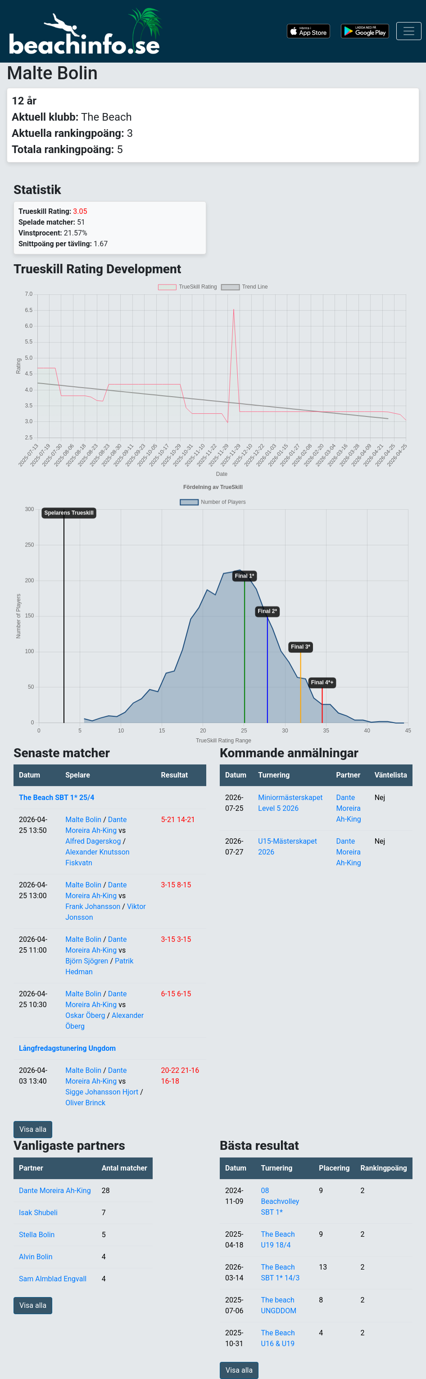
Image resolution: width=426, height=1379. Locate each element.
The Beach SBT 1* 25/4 (56, 797)
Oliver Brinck (85, 1103)
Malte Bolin (83, 819)
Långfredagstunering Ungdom (67, 1048)
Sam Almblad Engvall (52, 1279)
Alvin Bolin (35, 1256)
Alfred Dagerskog (93, 841)
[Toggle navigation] (408, 31)
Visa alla (32, 1129)
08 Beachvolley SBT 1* (280, 1201)
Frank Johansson (92, 906)
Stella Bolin (36, 1234)
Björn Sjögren (86, 961)
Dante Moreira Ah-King (348, 808)
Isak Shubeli (38, 1212)
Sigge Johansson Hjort (101, 1092)
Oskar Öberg (85, 1015)
